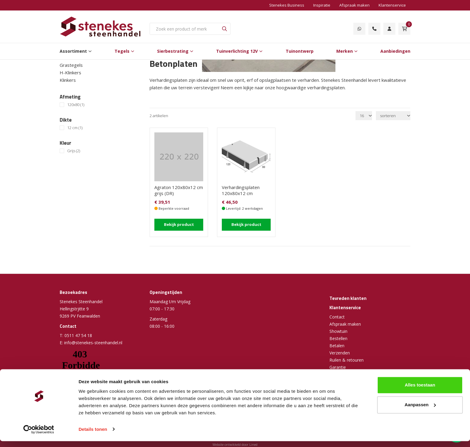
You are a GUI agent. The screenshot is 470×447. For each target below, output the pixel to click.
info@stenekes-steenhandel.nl (93, 342)
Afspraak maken (354, 5)
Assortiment (73, 51)
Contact (337, 317)
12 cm (74, 128)
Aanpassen (420, 410)
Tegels (122, 51)
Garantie (337, 367)
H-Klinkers (70, 72)
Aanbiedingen (395, 51)
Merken (344, 51)
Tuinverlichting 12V (237, 51)
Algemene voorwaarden (352, 374)
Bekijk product (179, 224)
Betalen (336, 345)
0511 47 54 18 (78, 335)
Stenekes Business (286, 5)
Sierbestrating (173, 51)
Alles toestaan (420, 391)
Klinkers (68, 80)
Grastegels (71, 65)
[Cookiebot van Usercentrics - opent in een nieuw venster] (39, 435)
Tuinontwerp (300, 51)
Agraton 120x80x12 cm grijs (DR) (178, 190)
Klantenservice (392, 5)
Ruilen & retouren (346, 360)
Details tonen (93, 435)
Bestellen (338, 338)
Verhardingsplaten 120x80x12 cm (241, 190)
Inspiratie (321, 5)
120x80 (75, 104)
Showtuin (338, 331)
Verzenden (339, 353)
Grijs (73, 151)
